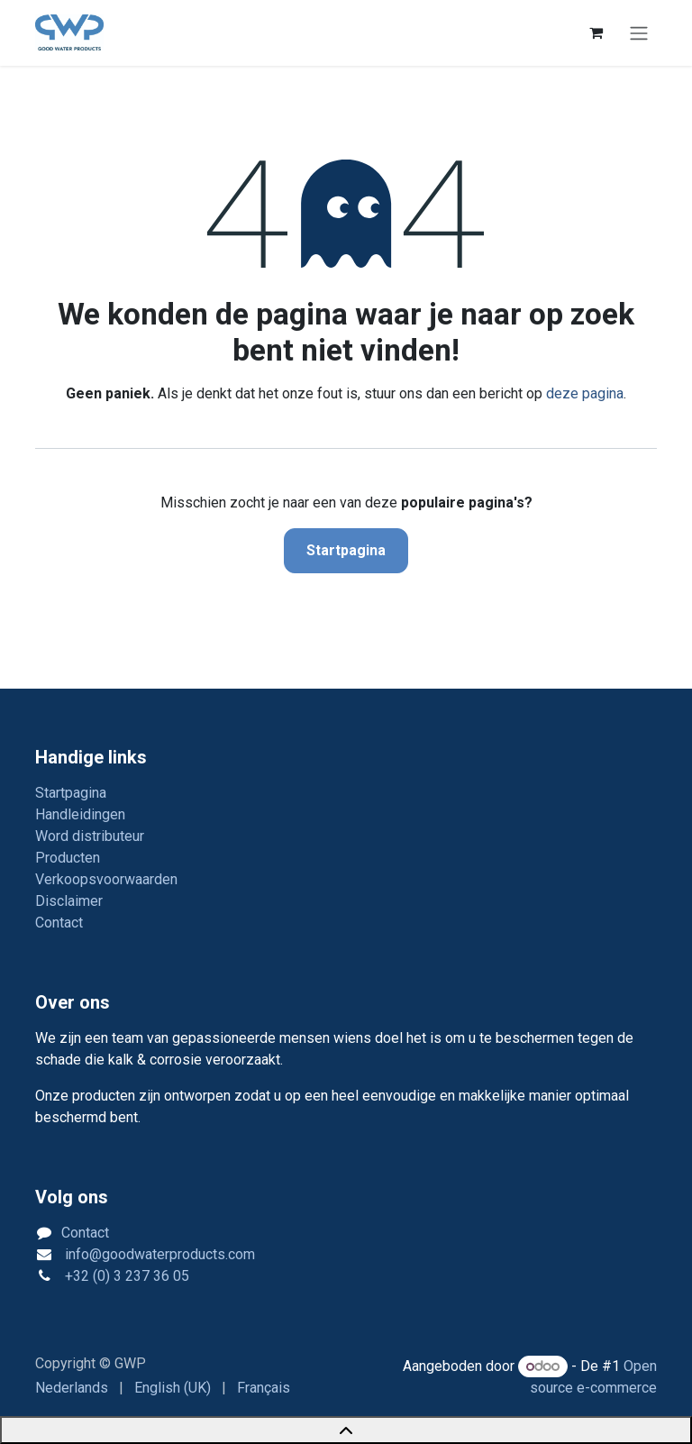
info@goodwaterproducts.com (158, 1254)
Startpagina (346, 550)
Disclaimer (69, 900)
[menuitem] (71, 1388)
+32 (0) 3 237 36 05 (125, 1275)
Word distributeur (89, 836)
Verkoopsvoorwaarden (106, 879)
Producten (67, 857)
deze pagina (585, 393)
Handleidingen (80, 814)
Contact (59, 922)
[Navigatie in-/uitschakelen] (639, 32)
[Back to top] (346, 1430)
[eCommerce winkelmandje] (596, 32)
